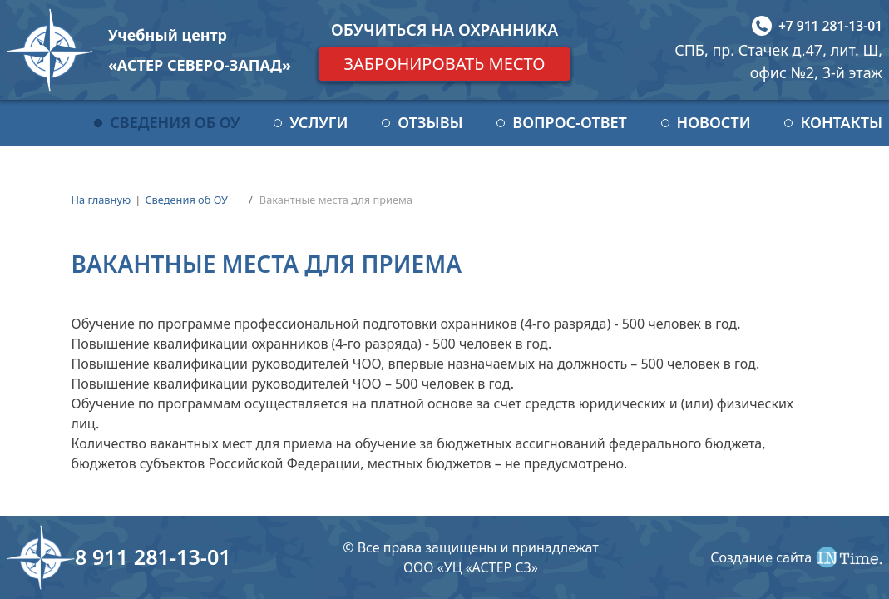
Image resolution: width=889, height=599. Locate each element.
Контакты (841, 122)
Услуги (318, 122)
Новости (714, 122)
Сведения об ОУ (175, 122)
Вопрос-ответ (569, 122)
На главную (101, 199)
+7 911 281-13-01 (830, 26)
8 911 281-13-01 (153, 556)
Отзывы (430, 122)
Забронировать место (444, 63)
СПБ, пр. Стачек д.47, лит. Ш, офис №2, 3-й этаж (778, 61)
